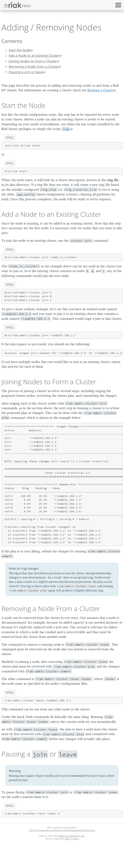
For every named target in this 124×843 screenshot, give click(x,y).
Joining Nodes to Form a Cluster (33, 61)
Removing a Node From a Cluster (34, 66)
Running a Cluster (100, 90)
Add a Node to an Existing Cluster (34, 55)
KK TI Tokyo (72, 838)
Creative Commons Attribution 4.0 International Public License (62, 830)
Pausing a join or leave (26, 72)
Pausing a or (39, 753)
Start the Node (20, 50)
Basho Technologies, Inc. (72, 836)
